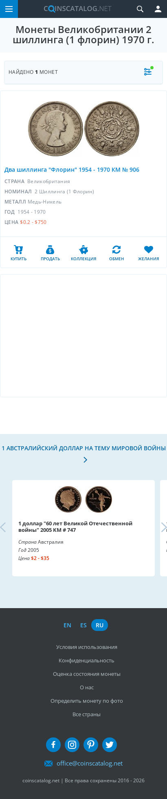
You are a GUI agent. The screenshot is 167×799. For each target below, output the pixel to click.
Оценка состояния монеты (87, 673)
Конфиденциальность (86, 660)
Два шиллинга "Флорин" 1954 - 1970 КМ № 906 (71, 169)
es (83, 625)
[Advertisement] (83, 336)
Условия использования (86, 647)
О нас (87, 687)
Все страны (87, 714)
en (67, 625)
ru (99, 625)
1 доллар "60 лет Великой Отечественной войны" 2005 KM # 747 (75, 526)
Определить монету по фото (87, 700)
